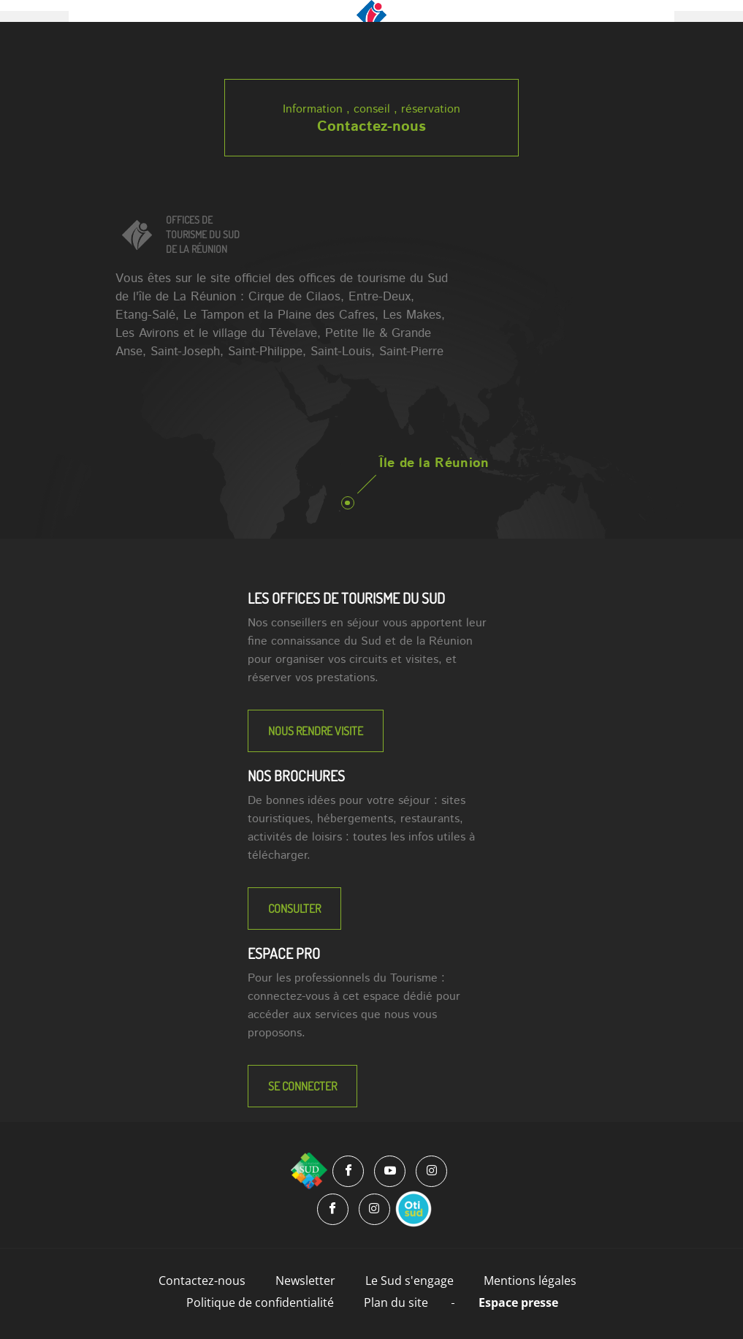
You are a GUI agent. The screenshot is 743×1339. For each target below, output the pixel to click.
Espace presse (518, 1302)
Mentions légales (530, 1280)
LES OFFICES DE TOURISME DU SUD (346, 597)
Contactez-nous (371, 126)
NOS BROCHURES (296, 775)
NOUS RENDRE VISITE (315, 731)
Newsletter (305, 1280)
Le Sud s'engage (409, 1280)
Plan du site (396, 1302)
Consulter (294, 908)
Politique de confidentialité (260, 1302)
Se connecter (302, 1086)
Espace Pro (284, 953)
